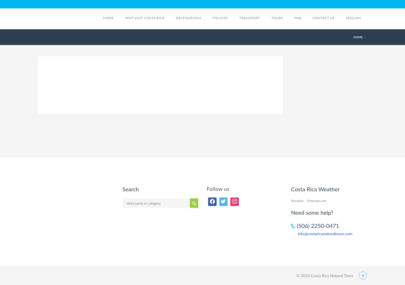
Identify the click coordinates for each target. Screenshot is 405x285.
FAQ (297, 18)
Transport (249, 18)
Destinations (188, 18)
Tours (277, 18)
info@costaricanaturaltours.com (325, 233)
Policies (220, 18)
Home (108, 18)
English (356, 18)
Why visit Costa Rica (145, 18)
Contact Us (323, 18)
